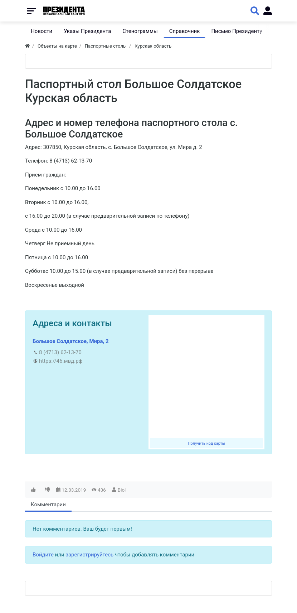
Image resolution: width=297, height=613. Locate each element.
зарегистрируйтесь (89, 554)
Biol (122, 490)
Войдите (43, 554)
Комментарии (48, 504)
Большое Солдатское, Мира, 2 (71, 341)
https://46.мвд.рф (60, 361)
